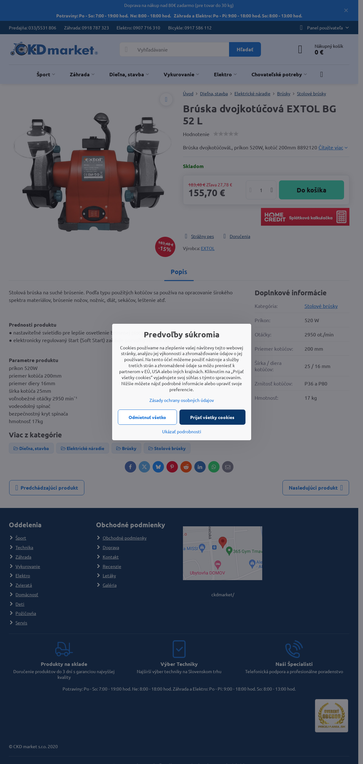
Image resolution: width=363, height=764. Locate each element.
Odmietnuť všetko (147, 417)
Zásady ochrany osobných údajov (181, 400)
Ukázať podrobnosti (181, 431)
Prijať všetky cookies (212, 417)
